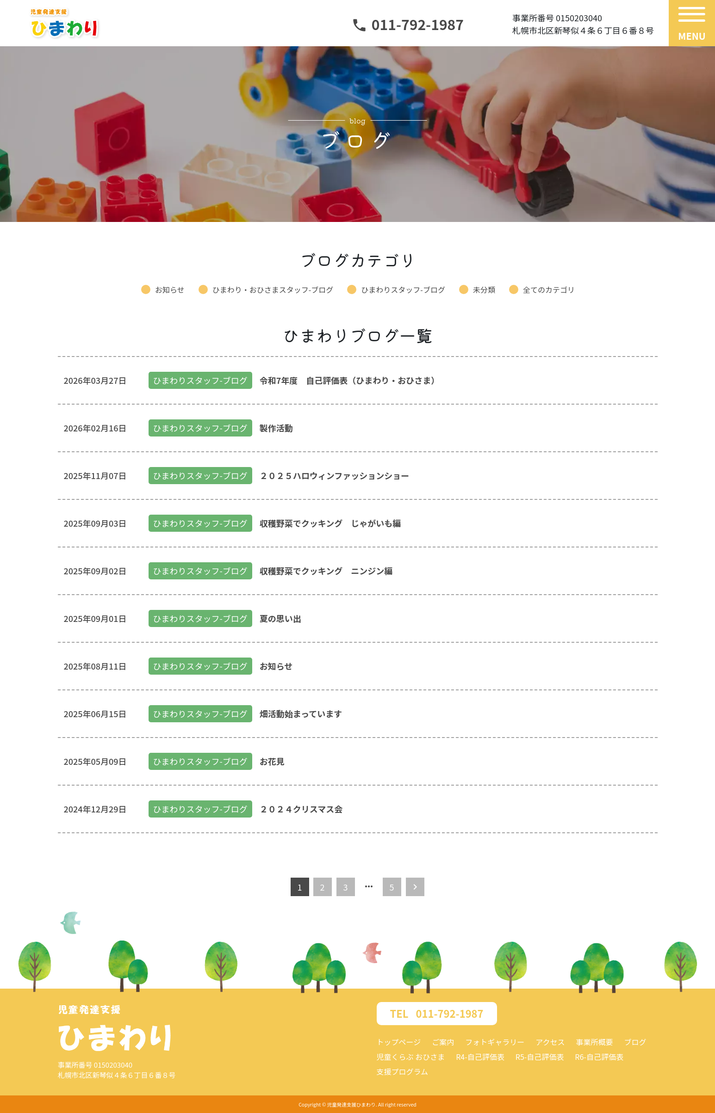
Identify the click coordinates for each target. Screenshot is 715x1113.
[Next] (415, 887)
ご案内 (443, 1041)
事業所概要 (594, 1041)
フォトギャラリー (494, 1041)
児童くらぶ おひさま (411, 1056)
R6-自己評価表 (599, 1056)
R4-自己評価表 (480, 1056)
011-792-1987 (407, 24)
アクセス (550, 1041)
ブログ (635, 1041)
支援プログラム (403, 1071)
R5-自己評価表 (540, 1056)
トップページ (399, 1041)
